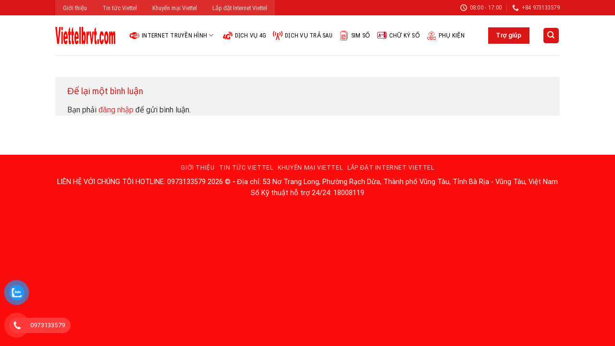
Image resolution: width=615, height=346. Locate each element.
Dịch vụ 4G (245, 35)
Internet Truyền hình (172, 35)
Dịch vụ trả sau (302, 35)
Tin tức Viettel (119, 8)
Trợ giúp (508, 35)
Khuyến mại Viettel (174, 8)
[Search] (551, 36)
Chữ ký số (398, 35)
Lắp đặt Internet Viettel (239, 8)
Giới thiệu (75, 8)
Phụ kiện (446, 35)
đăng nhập (116, 109)
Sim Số (354, 35)
